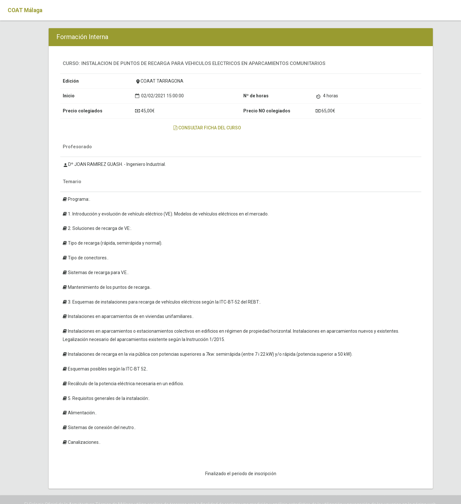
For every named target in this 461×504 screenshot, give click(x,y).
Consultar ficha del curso (207, 127)
